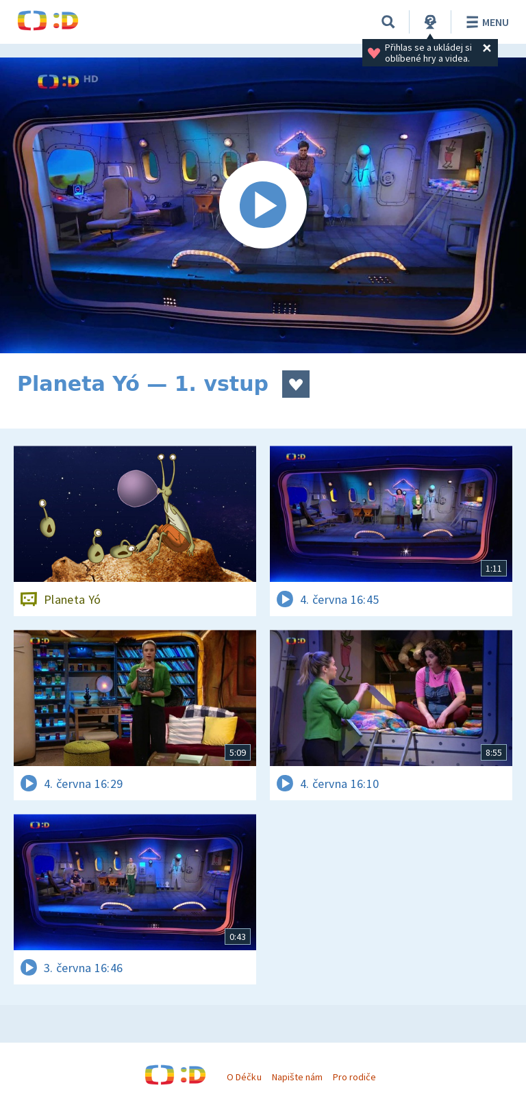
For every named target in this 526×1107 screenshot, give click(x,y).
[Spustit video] (263, 205)
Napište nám (297, 1077)
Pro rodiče (354, 1077)
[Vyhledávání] (388, 22)
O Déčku (244, 1077)
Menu (485, 22)
